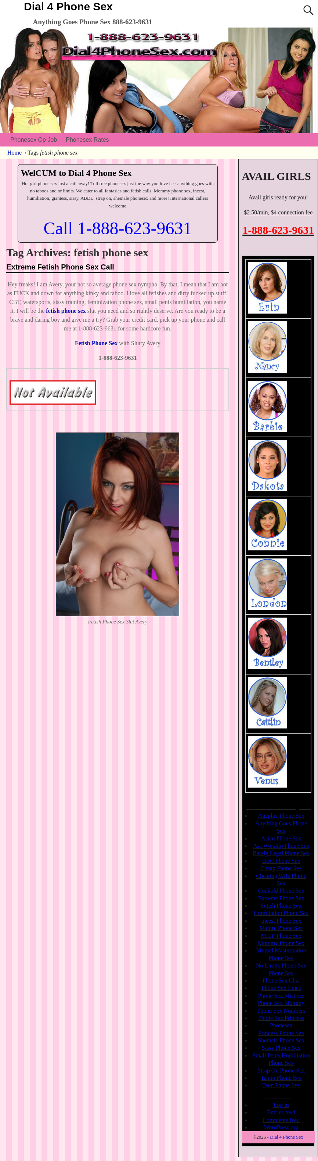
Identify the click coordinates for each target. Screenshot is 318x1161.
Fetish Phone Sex (281, 906)
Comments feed (281, 1120)
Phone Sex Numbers (281, 1011)
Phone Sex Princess (281, 1018)
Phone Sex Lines (281, 988)
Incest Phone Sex (281, 921)
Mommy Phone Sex (281, 943)
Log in (281, 1105)
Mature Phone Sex (281, 928)
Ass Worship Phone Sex (281, 846)
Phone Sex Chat (281, 980)
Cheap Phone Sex (281, 868)
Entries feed (281, 1112)
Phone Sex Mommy (281, 1003)
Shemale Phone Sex (281, 1040)
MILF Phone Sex (281, 936)
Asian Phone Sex (281, 838)
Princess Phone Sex (281, 1033)
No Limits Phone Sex (281, 965)
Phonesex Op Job (33, 140)
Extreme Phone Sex (281, 898)
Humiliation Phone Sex (281, 913)
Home (14, 152)
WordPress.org (281, 1127)
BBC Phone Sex (281, 861)
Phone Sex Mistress (281, 995)
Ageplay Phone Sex (281, 816)
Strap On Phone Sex (281, 1070)
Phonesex (281, 1025)
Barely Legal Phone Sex (281, 853)
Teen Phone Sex (281, 1085)
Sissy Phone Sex (281, 1048)
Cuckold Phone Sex (281, 890)
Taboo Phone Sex (281, 1078)
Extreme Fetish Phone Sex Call (60, 267)
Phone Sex (281, 973)
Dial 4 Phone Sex (68, 6)
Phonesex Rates (87, 140)
